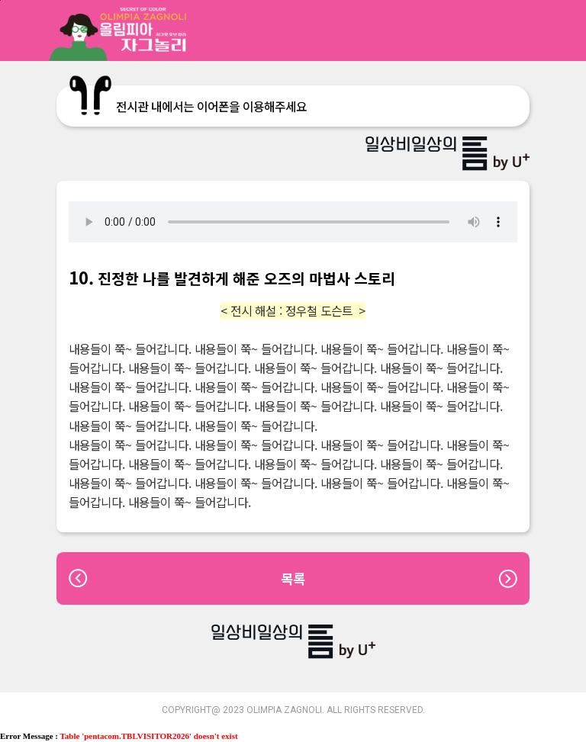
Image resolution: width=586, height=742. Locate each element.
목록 (293, 578)
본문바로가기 (0, 0)
